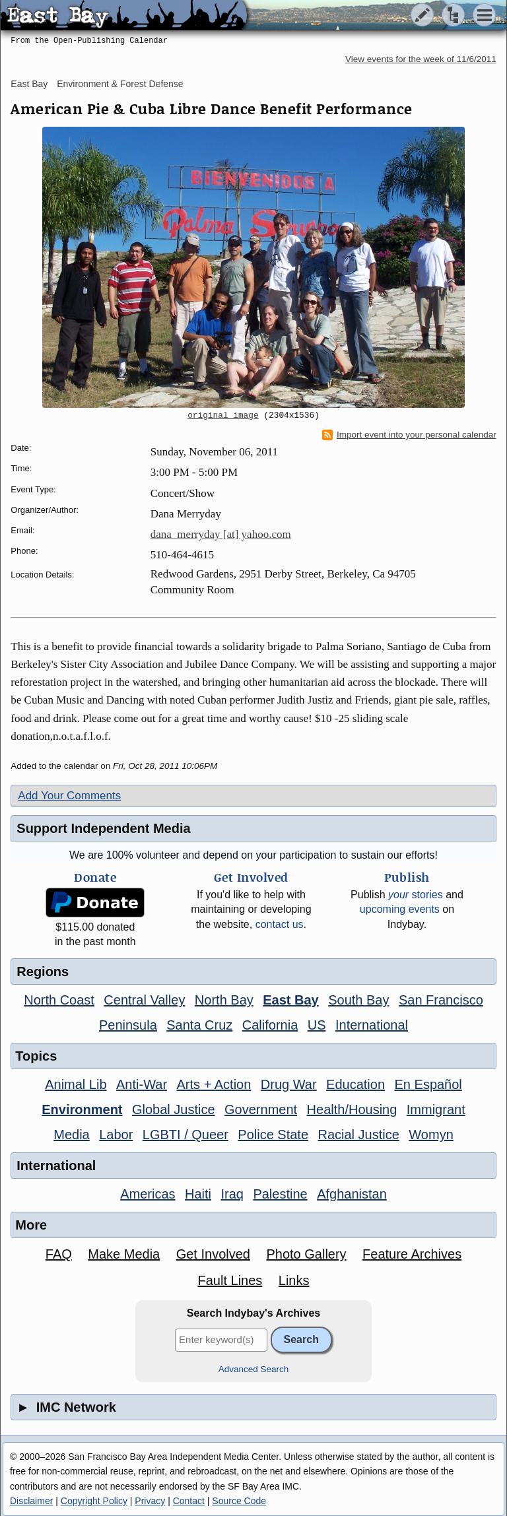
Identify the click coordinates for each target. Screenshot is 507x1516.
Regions (43, 971)
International (371, 1025)
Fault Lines (229, 1280)
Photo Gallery (306, 1254)
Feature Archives (411, 1254)
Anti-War (141, 1084)
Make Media (124, 1254)
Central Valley (144, 1000)
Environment (82, 1109)
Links (294, 1280)
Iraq (231, 1194)
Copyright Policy (94, 1501)
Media (71, 1134)
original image (223, 416)
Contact (189, 1501)
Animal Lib (75, 1084)
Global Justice (173, 1109)
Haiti (198, 1194)
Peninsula (128, 1025)
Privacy (150, 1501)
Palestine (280, 1194)
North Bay (224, 1000)
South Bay (358, 1000)
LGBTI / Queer (185, 1134)
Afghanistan (352, 1194)
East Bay (29, 84)
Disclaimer (31, 1501)
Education (355, 1084)
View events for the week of (420, 59)
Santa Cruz (199, 1025)
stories (415, 894)
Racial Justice (358, 1134)
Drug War (289, 1084)
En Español (428, 1084)
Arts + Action (214, 1084)
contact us (279, 924)
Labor (116, 1134)
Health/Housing (352, 1109)
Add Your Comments (69, 795)
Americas (147, 1194)
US (317, 1025)
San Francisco (441, 1000)
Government (260, 1109)
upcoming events (400, 909)
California (270, 1025)
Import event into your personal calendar (409, 435)
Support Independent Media (103, 828)
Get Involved (213, 1254)
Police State (273, 1134)
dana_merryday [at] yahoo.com (221, 534)
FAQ (59, 1254)
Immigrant (436, 1109)
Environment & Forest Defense (120, 84)
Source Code (239, 1501)
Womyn (431, 1134)
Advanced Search (254, 1369)
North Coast (59, 1000)
